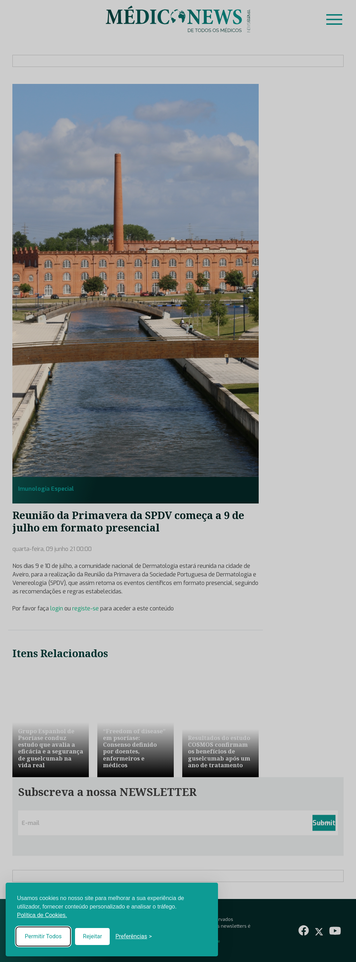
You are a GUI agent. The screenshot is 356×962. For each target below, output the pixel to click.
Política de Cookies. (42, 915)
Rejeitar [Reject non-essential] (92, 936)
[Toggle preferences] (133, 936)
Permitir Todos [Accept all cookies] (43, 936)
